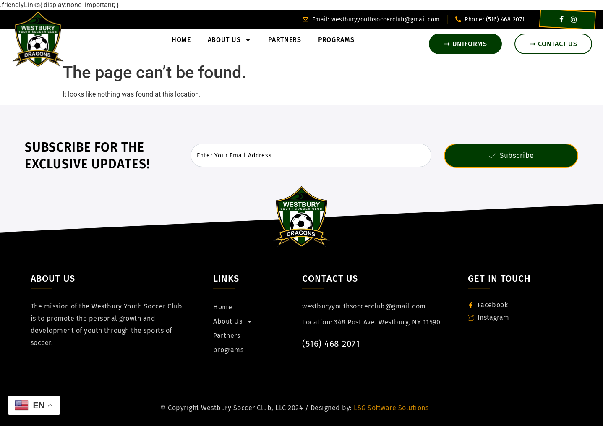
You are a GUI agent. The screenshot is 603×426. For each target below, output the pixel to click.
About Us (230, 39)
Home (181, 40)
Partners (284, 40)
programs (336, 40)
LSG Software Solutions (390, 408)
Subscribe (511, 155)
